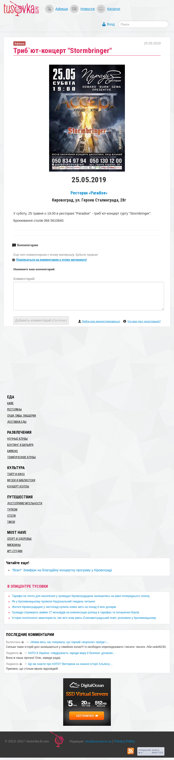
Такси (11, 522)
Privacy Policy (124, 741)
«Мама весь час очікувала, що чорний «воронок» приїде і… (69, 642)
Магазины (14, 545)
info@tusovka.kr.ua (98, 741)
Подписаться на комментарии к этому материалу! (51, 259)
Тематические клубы (21, 457)
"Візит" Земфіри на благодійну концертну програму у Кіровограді (62, 570)
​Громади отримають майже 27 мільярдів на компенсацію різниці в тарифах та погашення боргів (75, 612)
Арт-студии (14, 551)
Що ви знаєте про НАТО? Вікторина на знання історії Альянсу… (70, 664)
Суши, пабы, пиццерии (21, 415)
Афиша (61, 9)
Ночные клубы (17, 438)
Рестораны (14, 409)
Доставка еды (16, 421)
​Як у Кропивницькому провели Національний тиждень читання (53, 601)
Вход (111, 24)
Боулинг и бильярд (20, 445)
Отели (11, 515)
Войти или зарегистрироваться (101, 321)
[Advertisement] (87, 360)
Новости (87, 9)
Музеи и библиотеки (21, 480)
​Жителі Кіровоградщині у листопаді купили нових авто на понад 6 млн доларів (64, 607)
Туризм (12, 509)
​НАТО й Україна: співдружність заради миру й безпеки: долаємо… (72, 653)
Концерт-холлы (18, 486)
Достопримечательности (24, 503)
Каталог (113, 9)
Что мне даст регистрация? (144, 321)
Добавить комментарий (41, 320)
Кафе (10, 403)
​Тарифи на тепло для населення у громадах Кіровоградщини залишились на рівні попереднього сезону (81, 596)
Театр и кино (16, 474)
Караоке (12, 451)
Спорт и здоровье (19, 538)
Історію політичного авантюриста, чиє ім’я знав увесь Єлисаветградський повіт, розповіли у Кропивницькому (84, 618)
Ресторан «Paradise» (89, 193)
